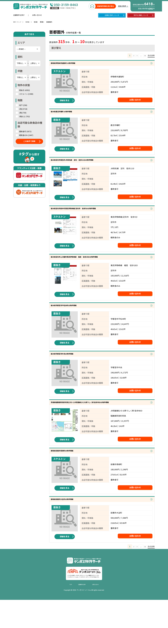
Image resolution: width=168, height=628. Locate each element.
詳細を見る (64, 103)
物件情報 (33, 22)
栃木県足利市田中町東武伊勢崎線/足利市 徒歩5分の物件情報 (86, 218)
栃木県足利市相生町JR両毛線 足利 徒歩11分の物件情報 (84, 166)
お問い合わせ (37, 15)
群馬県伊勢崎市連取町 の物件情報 (70, 64)
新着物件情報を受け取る (105, 6)
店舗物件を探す (19, 15)
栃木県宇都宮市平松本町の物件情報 (71, 320)
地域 (42, 22)
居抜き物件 (122, 6)
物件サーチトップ (19, 22)
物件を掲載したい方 (141, 15)
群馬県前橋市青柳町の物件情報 (69, 474)
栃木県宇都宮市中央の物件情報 (69, 371)
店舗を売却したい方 (112, 15)
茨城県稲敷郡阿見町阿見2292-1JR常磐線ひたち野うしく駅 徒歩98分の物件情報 (96, 423)
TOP (66, 612)
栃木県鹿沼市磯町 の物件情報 (68, 115)
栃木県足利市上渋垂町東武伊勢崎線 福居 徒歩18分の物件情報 (88, 269)
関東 (48, 22)
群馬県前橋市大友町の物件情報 (69, 525)
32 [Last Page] (144, 56)
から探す (29, 154)
